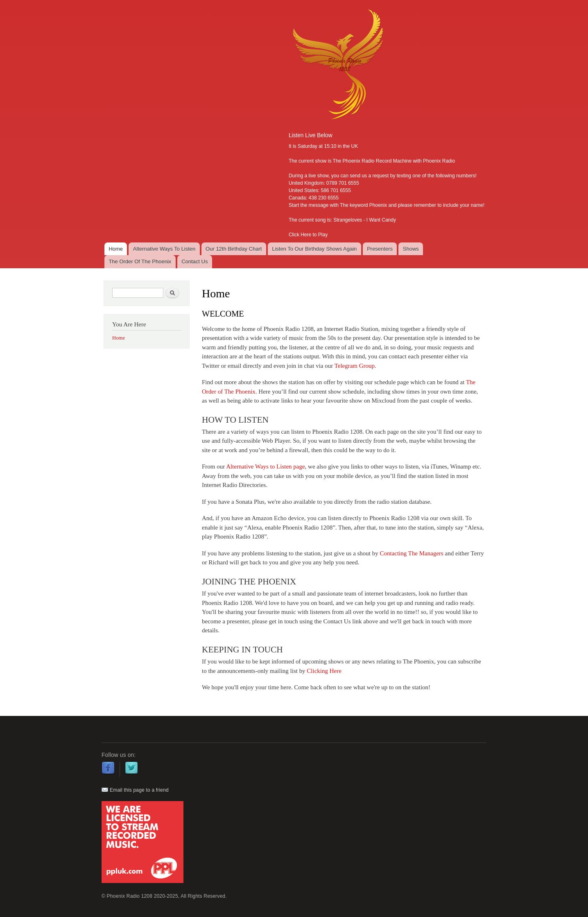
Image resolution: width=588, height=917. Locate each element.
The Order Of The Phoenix (140, 261)
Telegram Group (355, 365)
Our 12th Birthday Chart (234, 249)
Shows (411, 249)
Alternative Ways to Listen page (265, 466)
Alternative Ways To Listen (164, 249)
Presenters (380, 249)
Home (116, 249)
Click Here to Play (308, 235)
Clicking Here (324, 671)
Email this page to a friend (135, 790)
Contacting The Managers (411, 553)
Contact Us (194, 261)
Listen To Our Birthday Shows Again (314, 249)
